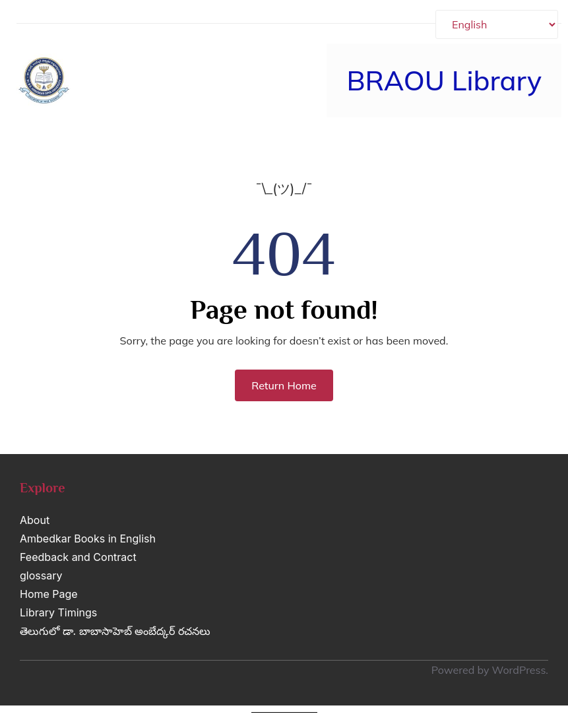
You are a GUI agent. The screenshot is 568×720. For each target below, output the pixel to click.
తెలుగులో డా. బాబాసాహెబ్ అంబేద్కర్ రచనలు (115, 631)
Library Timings (58, 612)
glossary (41, 575)
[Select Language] (496, 24)
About (34, 520)
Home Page (49, 594)
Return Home (284, 385)
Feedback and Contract (78, 557)
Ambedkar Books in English (88, 538)
